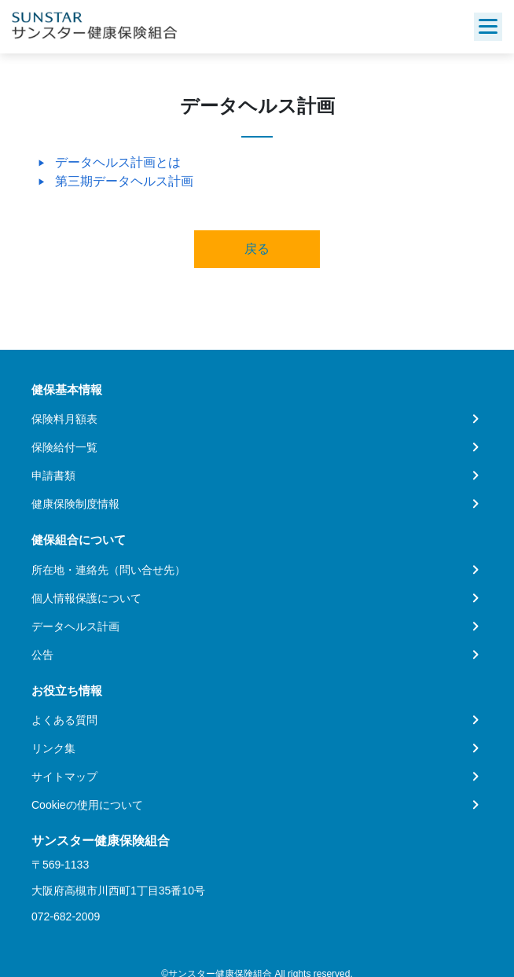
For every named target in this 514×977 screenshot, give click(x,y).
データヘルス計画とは (118, 162)
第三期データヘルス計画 (124, 181)
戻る (257, 248)
